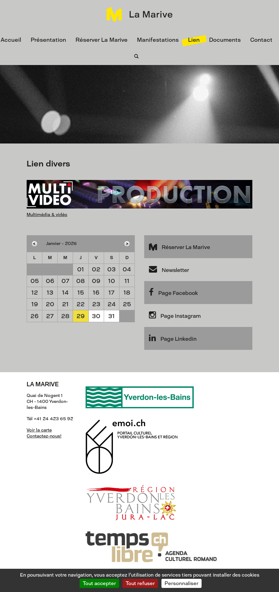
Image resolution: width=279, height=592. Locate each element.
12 (34, 292)
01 (80, 269)
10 (111, 281)
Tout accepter (99, 583)
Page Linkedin (173, 338)
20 (50, 304)
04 (127, 269)
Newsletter (169, 269)
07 (65, 281)
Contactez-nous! (44, 436)
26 (34, 316)
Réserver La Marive (102, 39)
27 (50, 316)
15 (80, 292)
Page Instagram (175, 315)
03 (111, 269)
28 (65, 316)
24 (112, 304)
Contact (261, 39)
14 (65, 292)
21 (65, 304)
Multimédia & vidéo (47, 214)
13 (50, 292)
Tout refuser (140, 583)
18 (127, 292)
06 (50, 281)
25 (127, 304)
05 (34, 281)
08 (80, 281)
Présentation (48, 39)
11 (126, 281)
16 (96, 292)
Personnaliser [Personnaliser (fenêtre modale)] (181, 583)
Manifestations (158, 39)
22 (80, 304)
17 (111, 292)
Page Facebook (173, 292)
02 (96, 269)
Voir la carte (39, 430)
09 (96, 281)
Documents (225, 39)
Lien (194, 39)
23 (96, 304)
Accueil (11, 39)
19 (34, 304)
